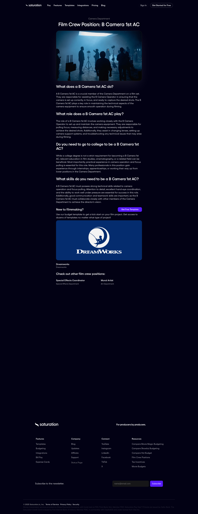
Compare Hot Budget (142, 453)
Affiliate (75, 453)
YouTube (105, 444)
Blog (73, 444)
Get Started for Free (161, 5)
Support (75, 457)
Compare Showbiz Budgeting (145, 448)
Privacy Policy (65, 504)
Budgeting (41, 448)
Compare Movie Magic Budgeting (148, 444)
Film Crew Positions (141, 457)
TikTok (104, 462)
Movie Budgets (139, 466)
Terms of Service (52, 504)
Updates (75, 448)
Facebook (106, 457)
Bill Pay (39, 457)
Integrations (41, 453)
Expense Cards (43, 462)
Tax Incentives (138, 462)
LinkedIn (106, 453)
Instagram (106, 448)
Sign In (143, 5)
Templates (41, 444)
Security (76, 504)
